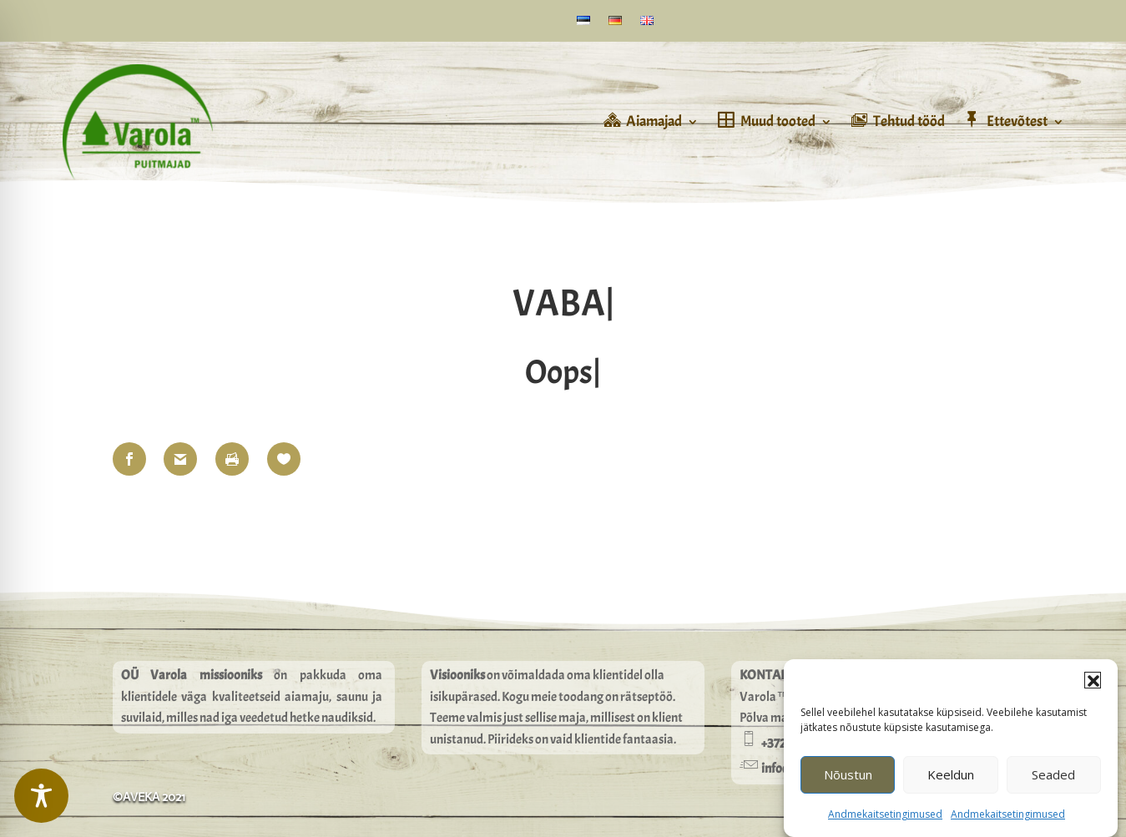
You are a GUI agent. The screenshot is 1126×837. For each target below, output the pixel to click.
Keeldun (950, 782)
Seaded (1053, 782)
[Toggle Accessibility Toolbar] (41, 795)
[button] (1092, 688)
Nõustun (848, 782)
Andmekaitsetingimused (885, 822)
